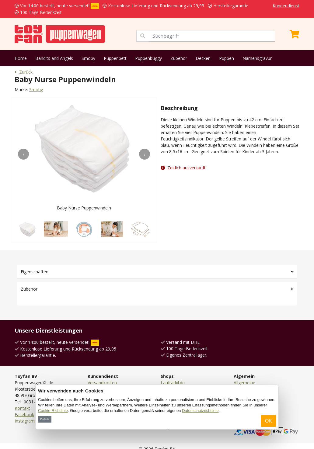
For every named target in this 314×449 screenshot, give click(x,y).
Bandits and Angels (54, 58)
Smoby (88, 58)
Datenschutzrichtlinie (200, 410)
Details (44, 419)
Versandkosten (102, 382)
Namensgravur (257, 58)
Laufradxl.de (173, 382)
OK (268, 420)
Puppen (226, 58)
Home (21, 58)
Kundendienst (286, 6)
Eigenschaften (34, 272)
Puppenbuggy (148, 58)
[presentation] (23, 154)
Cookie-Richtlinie (53, 410)
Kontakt (22, 408)
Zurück (24, 72)
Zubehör (178, 58)
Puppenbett (115, 58)
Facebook (24, 414)
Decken (203, 58)
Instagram (25, 421)
